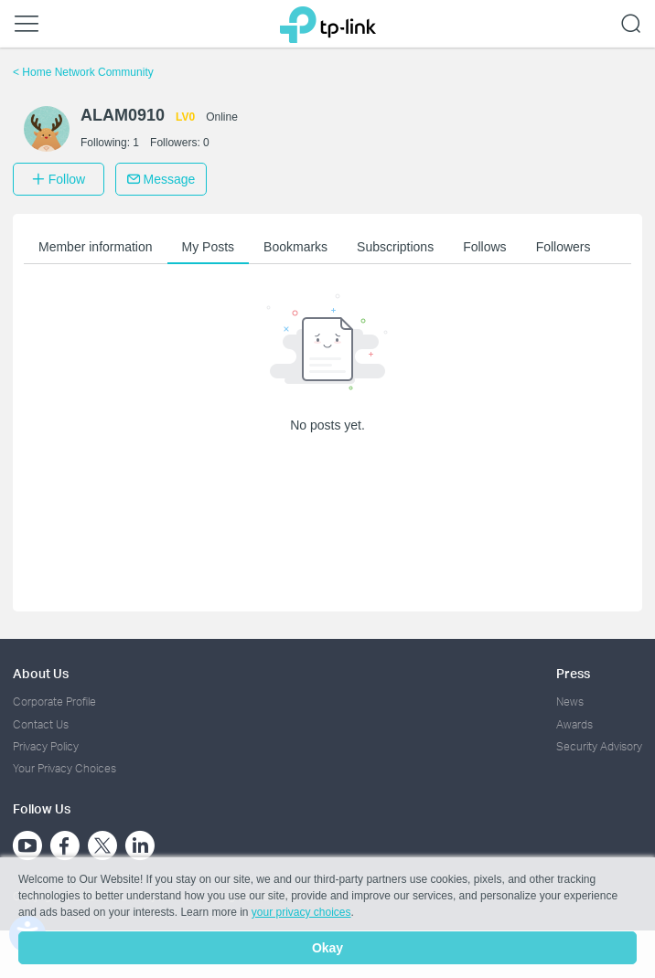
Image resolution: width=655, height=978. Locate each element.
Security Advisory (599, 746)
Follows (484, 246)
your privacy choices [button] (301, 912)
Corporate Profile (54, 701)
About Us (41, 673)
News (570, 701)
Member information (95, 246)
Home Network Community (83, 72)
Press (573, 673)
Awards (574, 724)
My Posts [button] (208, 246)
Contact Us (41, 724)
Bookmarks (295, 246)
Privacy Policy (46, 746)
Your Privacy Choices (64, 768)
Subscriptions (395, 246)
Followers (563, 246)
